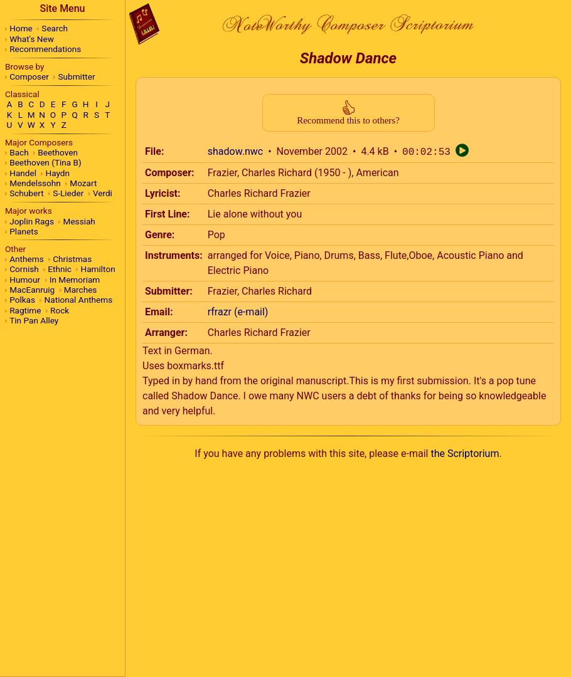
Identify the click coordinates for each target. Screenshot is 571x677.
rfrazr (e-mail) (238, 312)
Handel (22, 173)
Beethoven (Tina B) (45, 162)
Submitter (76, 76)
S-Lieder (68, 193)
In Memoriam (75, 280)
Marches (80, 290)
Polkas (22, 300)
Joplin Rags (31, 221)
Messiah (79, 221)
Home (21, 28)
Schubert (26, 193)
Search (54, 28)
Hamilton (97, 269)
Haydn (58, 173)
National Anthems (79, 300)
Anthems (26, 259)
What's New (31, 39)
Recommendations (45, 49)
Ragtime (25, 310)
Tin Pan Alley (33, 320)
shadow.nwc (235, 152)
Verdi (102, 193)
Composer (29, 76)
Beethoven (58, 152)
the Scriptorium (464, 453)
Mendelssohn (35, 183)
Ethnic (60, 269)
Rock (59, 310)
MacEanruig (32, 290)
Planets (23, 231)
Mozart (83, 183)
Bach (18, 152)
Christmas (72, 259)
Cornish (24, 269)
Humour (24, 280)
